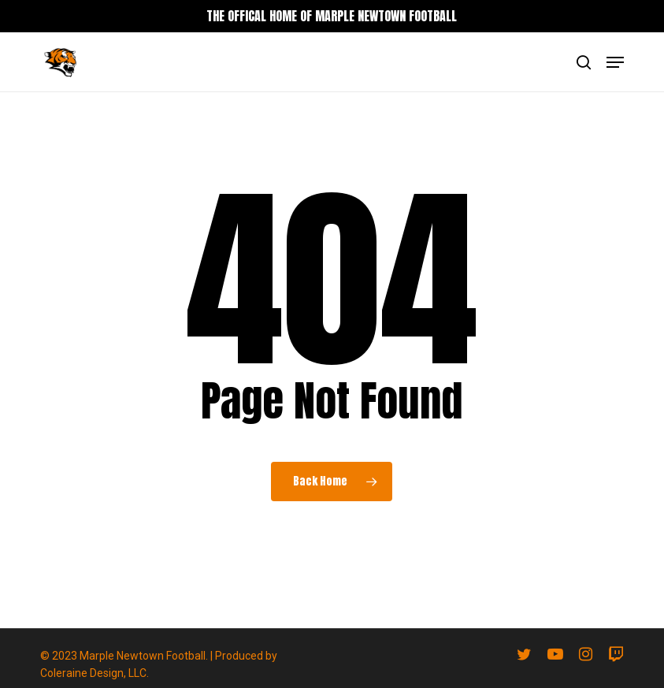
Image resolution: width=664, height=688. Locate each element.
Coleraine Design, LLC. (94, 673)
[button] (615, 62)
